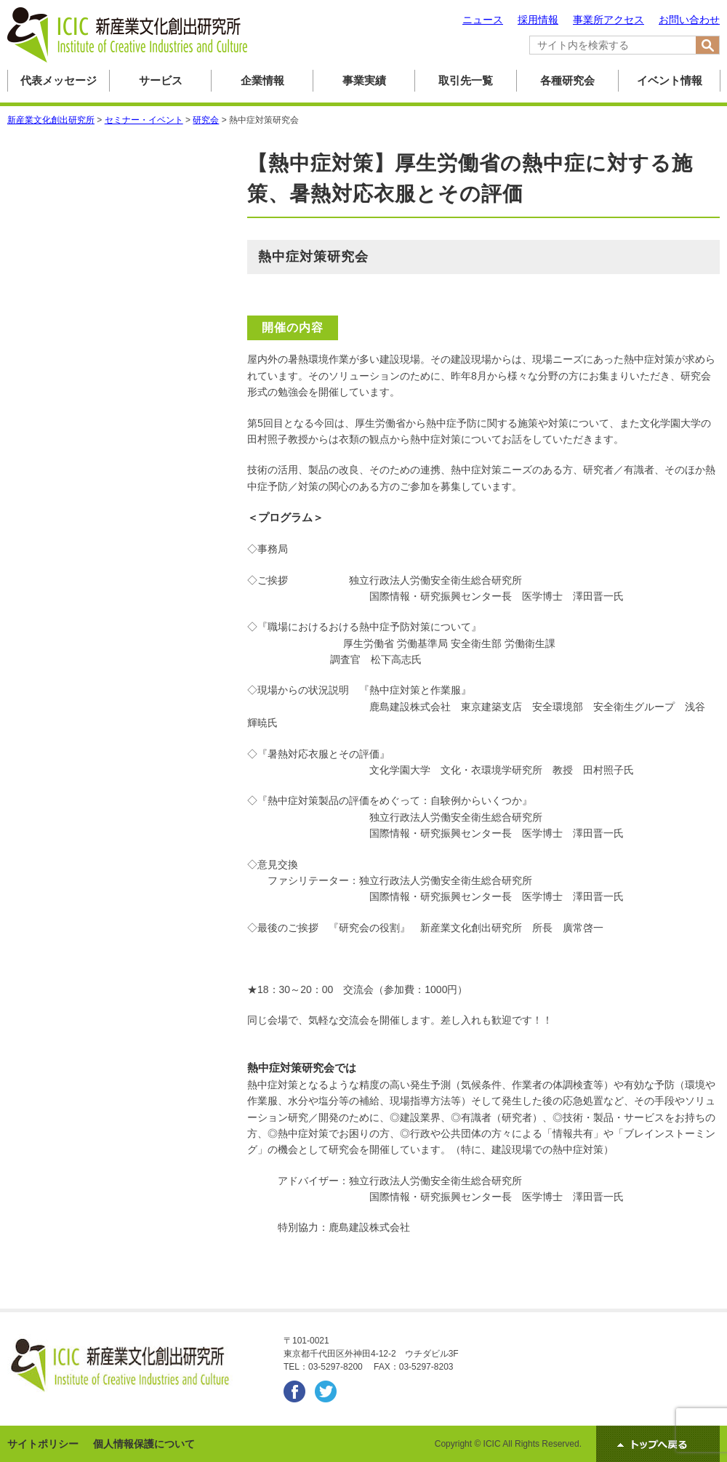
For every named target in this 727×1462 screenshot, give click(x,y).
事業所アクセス (608, 19)
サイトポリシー (43, 1444)
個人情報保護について (144, 1444)
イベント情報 (669, 80)
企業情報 (262, 80)
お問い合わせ (689, 19)
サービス (160, 80)
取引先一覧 (465, 80)
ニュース (482, 19)
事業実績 (364, 80)
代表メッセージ (58, 80)
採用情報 (538, 19)
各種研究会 (567, 80)
